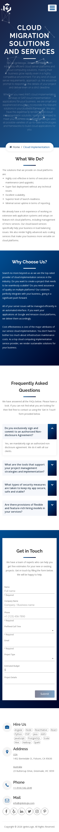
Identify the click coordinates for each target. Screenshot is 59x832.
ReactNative (41, 729)
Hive (17, 742)
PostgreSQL (34, 738)
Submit (45, 693)
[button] (29, 630)
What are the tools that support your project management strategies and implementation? (25, 468)
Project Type (9, 655)
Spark (37, 742)
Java (35, 734)
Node (29, 729)
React (54, 729)
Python (18, 734)
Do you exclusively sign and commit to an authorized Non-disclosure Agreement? (23, 431)
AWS (43, 734)
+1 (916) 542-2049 (22, 787)
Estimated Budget (12, 666)
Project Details (10, 678)
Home (15, 147)
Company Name (11, 601)
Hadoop (26, 742)
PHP (27, 734)
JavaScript (20, 738)
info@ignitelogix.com (23, 803)
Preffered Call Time (12, 627)
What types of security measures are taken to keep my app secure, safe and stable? (25, 488)
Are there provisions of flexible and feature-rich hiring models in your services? (25, 508)
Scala (46, 738)
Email (6, 641)
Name (6, 587)
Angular (19, 729)
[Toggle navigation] (52, 8)
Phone (7, 613)
